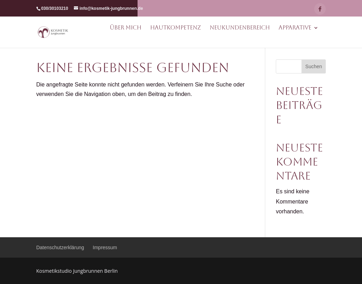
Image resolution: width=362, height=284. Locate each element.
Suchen (313, 66)
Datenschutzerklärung (60, 247)
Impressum (105, 247)
